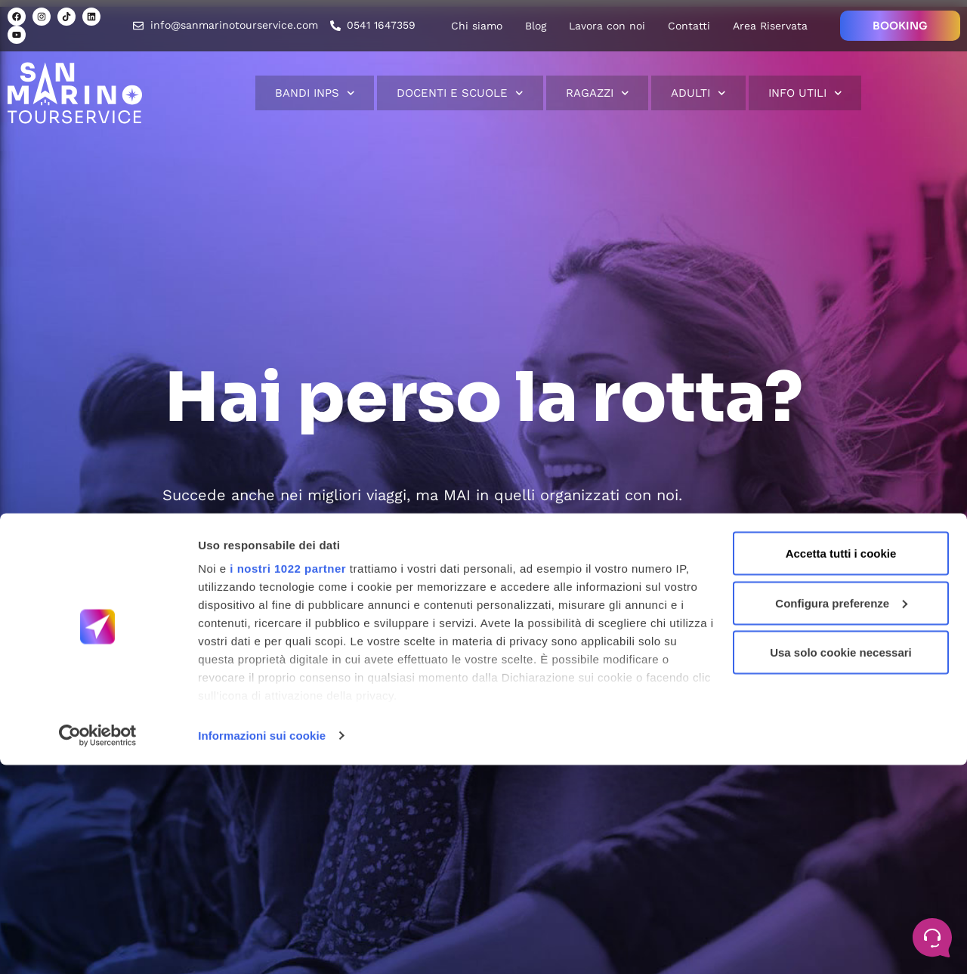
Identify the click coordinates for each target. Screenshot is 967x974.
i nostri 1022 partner (288, 777)
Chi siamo (476, 26)
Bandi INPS (315, 93)
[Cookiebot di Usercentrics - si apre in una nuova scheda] (98, 944)
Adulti (698, 93)
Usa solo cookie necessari (841, 861)
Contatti (689, 26)
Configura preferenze (841, 811)
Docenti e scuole (460, 93)
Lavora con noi (607, 26)
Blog (535, 26)
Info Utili (805, 93)
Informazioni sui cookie (262, 944)
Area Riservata (770, 26)
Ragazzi (597, 93)
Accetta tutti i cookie (841, 762)
